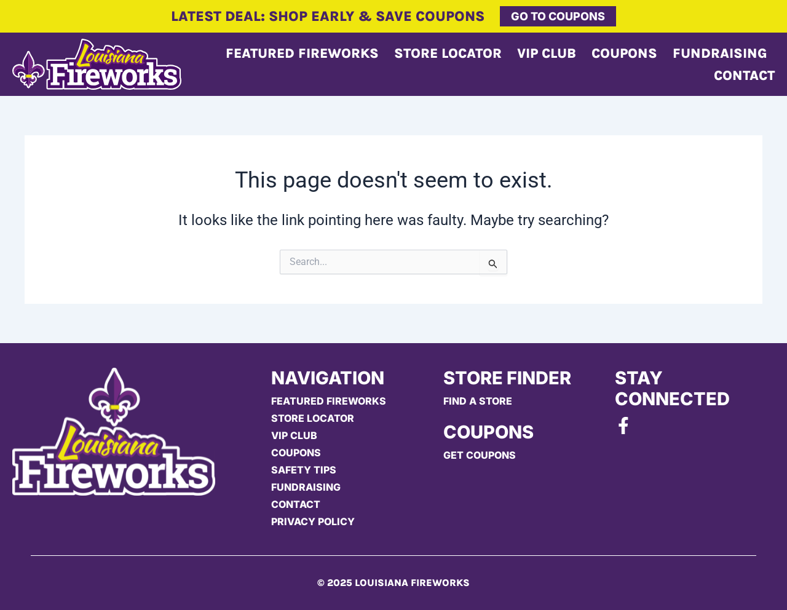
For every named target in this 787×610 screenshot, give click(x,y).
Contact (744, 76)
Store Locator (448, 53)
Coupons (624, 53)
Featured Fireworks (302, 53)
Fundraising (720, 53)
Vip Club (546, 53)
